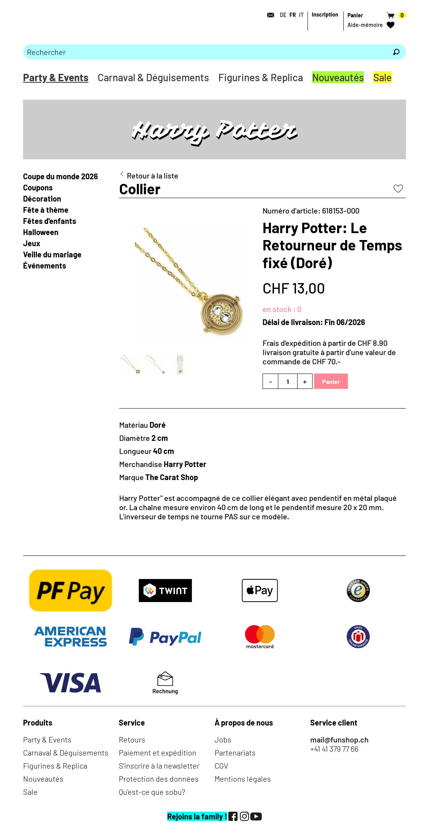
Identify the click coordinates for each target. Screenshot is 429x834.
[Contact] (268, 15)
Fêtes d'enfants (49, 220)
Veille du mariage (53, 254)
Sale (382, 77)
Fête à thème (45, 209)
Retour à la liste (152, 175)
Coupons (38, 187)
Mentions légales (242, 778)
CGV (221, 765)
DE (283, 15)
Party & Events (55, 77)
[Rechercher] (396, 52)
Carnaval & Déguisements (153, 77)
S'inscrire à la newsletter (159, 765)
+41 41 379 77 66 (334, 748)
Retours (132, 739)
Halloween (40, 232)
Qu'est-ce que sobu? (152, 791)
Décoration (42, 198)
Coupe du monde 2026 (60, 176)
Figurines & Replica (260, 77)
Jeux (31, 243)
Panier (331, 381)
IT (301, 15)
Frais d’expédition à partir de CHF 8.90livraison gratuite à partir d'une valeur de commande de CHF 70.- (329, 352)
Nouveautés (338, 77)
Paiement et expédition (157, 752)
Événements (44, 265)
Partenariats (235, 752)
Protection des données (159, 778)
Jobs (222, 739)
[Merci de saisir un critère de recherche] (205, 52)
